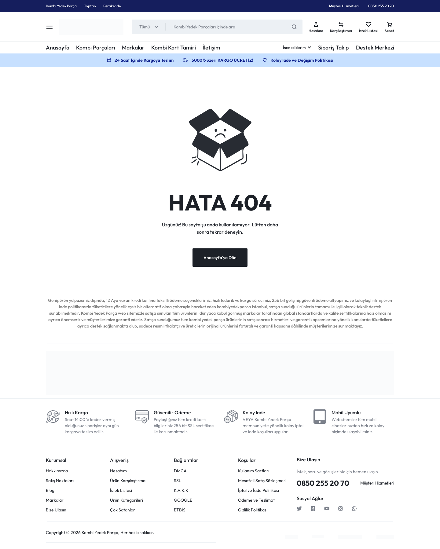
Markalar (133, 47)
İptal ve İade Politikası (258, 490)
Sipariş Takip (333, 47)
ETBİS (179, 510)
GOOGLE (183, 500)
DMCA (180, 471)
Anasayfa (57, 47)
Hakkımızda (57, 471)
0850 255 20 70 (381, 6)
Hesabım (118, 471)
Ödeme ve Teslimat (256, 500)
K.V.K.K (181, 490)
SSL (177, 480)
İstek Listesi (121, 490)
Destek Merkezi (375, 47)
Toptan (90, 6)
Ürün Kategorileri (126, 500)
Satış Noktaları (60, 480)
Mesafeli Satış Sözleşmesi (262, 480)
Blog (50, 490)
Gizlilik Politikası (252, 510)
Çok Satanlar (122, 510)
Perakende (112, 6)
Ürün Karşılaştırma (127, 480)
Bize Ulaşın (56, 510)
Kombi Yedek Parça (61, 6)
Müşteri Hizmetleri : (344, 6)
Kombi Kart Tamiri (173, 47)
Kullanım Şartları (253, 471)
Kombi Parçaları (95, 47)
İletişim (211, 47)
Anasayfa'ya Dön (220, 257)
